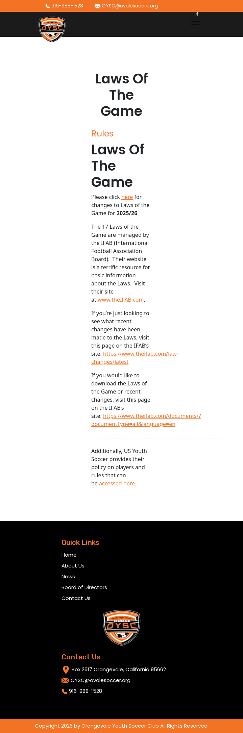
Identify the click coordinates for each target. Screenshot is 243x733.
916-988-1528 (64, 5)
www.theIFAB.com (121, 299)
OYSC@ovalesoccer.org (126, 5)
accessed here (117, 483)
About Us (73, 565)
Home (69, 554)
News (68, 576)
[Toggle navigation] (195, 24)
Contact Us (76, 598)
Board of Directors (84, 587)
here (127, 197)
